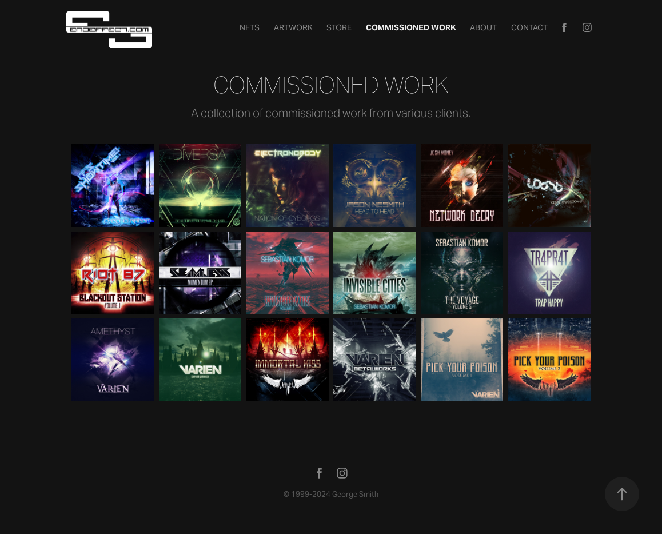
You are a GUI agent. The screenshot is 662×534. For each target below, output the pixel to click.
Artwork (293, 27)
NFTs (250, 27)
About (483, 27)
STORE (339, 27)
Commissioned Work (411, 27)
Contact (529, 27)
